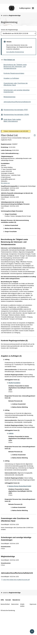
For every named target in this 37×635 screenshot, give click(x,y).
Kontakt (8, 600)
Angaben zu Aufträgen (11, 78)
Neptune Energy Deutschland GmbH (19, 486)
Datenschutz (15, 604)
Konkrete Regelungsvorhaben (14, 73)
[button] (33, 8)
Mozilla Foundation (14, 383)
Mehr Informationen (10, 121)
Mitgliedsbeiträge (9, 97)
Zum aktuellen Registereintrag (15, 52)
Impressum (33, 604)
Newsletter (16, 600)
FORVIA (10, 433)
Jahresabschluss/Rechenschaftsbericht (17, 102)
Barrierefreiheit (5, 604)
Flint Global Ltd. (9, 59)
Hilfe (2, 600)
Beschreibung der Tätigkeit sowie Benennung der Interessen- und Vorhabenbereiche (15, 66)
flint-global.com (5, 183)
